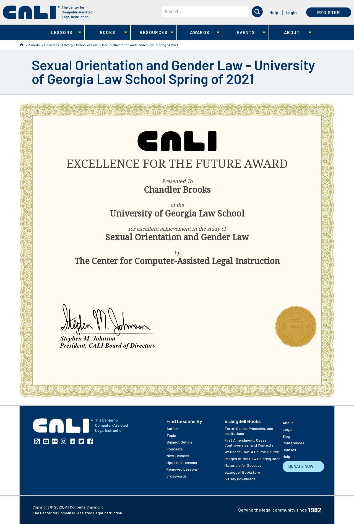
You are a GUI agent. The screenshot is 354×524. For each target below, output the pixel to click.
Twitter (81, 441)
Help (273, 12)
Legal (287, 429)
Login (291, 12)
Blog (286, 436)
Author (172, 428)
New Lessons (177, 455)
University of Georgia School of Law (71, 45)
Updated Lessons (181, 462)
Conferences (293, 442)
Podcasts (174, 449)
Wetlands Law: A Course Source (252, 451)
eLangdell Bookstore (242, 472)
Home (21, 45)
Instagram (63, 441)
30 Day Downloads (240, 478)
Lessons (60, 32)
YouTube (46, 441)
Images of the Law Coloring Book (252, 458)
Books (106, 32)
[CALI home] (48, 12)
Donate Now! (301, 466)
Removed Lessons (182, 469)
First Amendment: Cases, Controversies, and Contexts (249, 442)
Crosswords (176, 476)
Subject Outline (179, 442)
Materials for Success (243, 465)
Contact (289, 449)
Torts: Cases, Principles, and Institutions (249, 431)
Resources (152, 32)
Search (172, 12)
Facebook (90, 441)
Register (328, 12)
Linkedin (72, 441)
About (290, 32)
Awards (198, 32)
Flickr (55, 441)
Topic (171, 435)
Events (244, 32)
